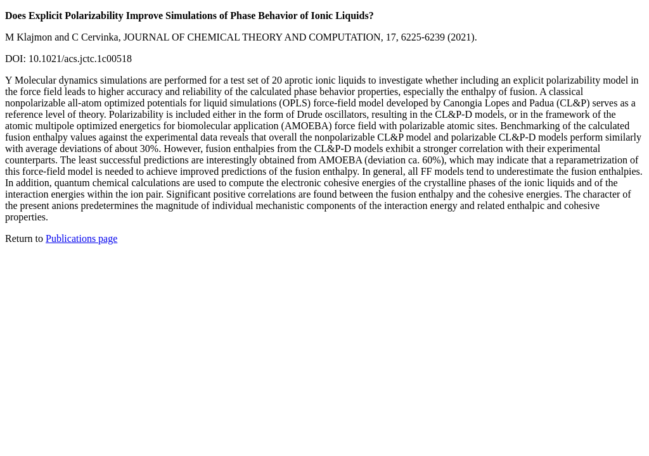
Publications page (81, 238)
